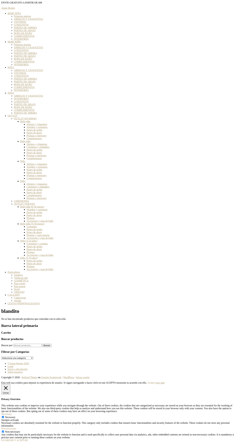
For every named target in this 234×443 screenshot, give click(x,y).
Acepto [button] (151, 382)
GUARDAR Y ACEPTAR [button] (14, 440)
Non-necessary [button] (8, 428)
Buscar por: (7, 345)
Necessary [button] (6, 414)
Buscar (46, 345)
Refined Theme (29, 377)
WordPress (68, 377)
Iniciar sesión (83, 377)
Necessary (10, 417)
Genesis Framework (51, 377)
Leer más (160, 382)
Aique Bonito (8, 8)
